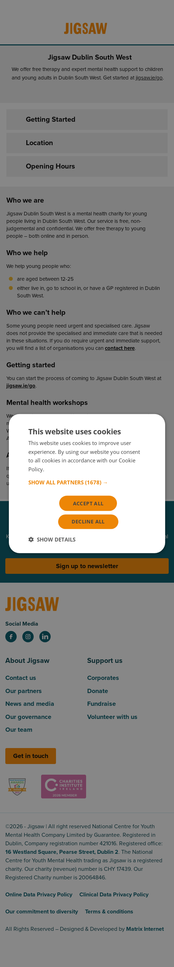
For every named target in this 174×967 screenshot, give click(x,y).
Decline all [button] (88, 521)
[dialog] (87, 483)
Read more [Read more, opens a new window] (59, 468)
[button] (87, 481)
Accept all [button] (88, 502)
